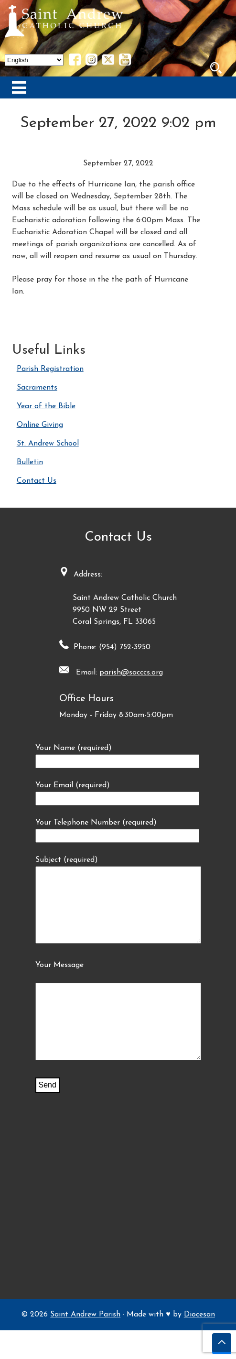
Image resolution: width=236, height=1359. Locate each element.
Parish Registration (50, 369)
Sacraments (37, 387)
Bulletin (30, 462)
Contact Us (36, 481)
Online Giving (40, 425)
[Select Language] (34, 60)
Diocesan (199, 1343)
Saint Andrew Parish (85, 1343)
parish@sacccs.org (131, 672)
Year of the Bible (46, 406)
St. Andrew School (48, 443)
